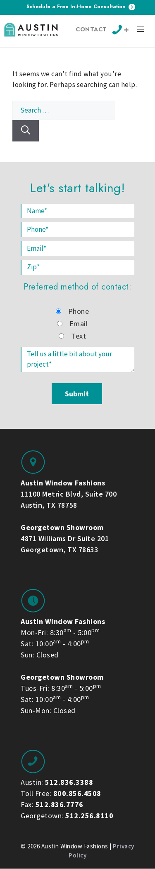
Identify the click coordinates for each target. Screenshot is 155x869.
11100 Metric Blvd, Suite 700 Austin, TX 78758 (69, 494)
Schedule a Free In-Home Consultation (80, 6)
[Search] (25, 130)
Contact (91, 29)
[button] (141, 30)
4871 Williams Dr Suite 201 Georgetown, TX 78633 (65, 538)
